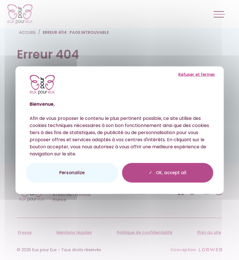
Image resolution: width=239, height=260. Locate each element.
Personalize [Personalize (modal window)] (72, 172)
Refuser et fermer (196, 74)
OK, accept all (167, 173)
